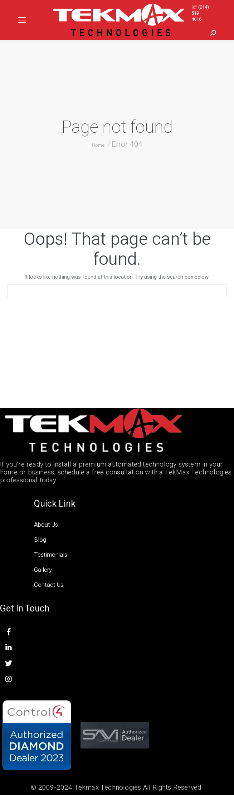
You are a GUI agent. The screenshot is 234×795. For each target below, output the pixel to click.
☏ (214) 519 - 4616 (200, 13)
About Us (46, 524)
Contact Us (48, 584)
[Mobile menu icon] (22, 20)
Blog (40, 539)
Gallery (43, 569)
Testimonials (50, 554)
